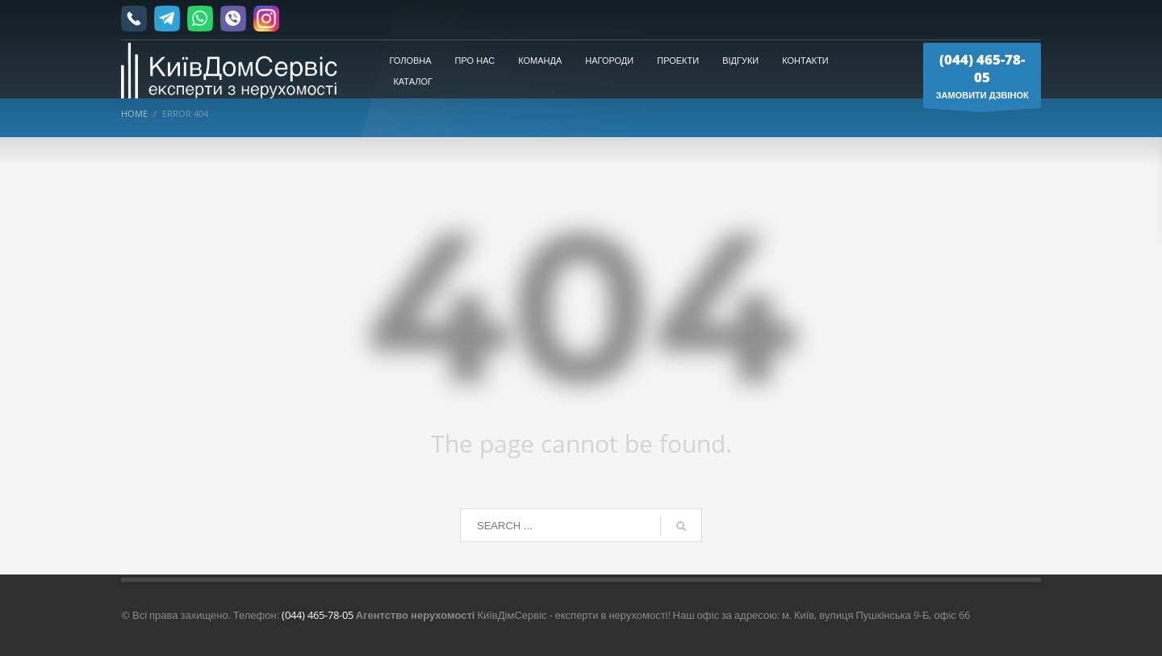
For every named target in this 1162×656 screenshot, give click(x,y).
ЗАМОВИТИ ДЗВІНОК (982, 79)
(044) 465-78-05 (317, 615)
